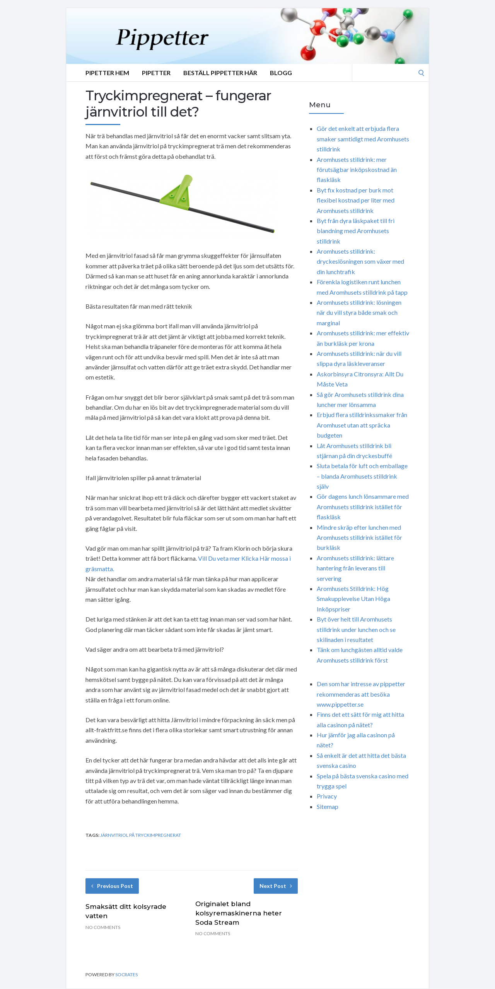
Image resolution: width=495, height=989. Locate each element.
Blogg (281, 72)
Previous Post (112, 886)
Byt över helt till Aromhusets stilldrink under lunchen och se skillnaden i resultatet (356, 629)
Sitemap (327, 806)
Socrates (126, 974)
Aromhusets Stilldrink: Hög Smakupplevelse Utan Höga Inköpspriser (353, 599)
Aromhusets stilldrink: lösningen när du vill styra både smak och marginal (359, 312)
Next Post (275, 886)
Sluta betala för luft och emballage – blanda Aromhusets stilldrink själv (362, 476)
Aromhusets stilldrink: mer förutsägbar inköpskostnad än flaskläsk (357, 170)
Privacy (327, 796)
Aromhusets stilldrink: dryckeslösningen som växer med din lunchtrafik (360, 261)
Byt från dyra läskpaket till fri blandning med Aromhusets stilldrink (355, 231)
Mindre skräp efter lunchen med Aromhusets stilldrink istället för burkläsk (359, 537)
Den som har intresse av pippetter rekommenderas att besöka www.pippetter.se (361, 694)
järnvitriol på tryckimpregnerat (140, 835)
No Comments (102, 927)
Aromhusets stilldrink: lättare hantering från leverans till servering (355, 568)
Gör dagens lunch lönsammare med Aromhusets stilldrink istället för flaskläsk (363, 506)
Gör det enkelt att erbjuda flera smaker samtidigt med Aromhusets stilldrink (363, 139)
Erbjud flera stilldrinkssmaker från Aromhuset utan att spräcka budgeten (362, 425)
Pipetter (156, 72)
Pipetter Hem (107, 72)
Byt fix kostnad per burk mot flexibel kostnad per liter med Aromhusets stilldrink (355, 200)
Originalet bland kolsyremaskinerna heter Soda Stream (238, 913)
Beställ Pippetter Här (220, 72)
